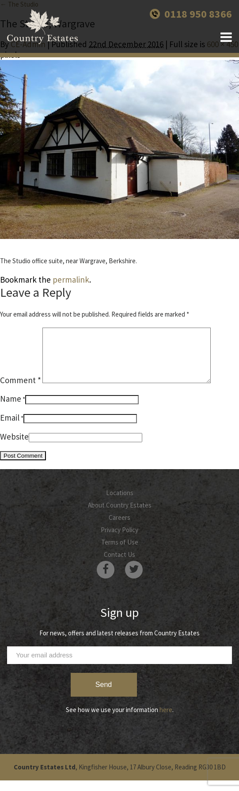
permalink (71, 279)
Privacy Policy (119, 540)
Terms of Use (119, 552)
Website (14, 447)
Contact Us (119, 565)
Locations (119, 503)
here (165, 720)
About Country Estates (120, 515)
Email (9, 428)
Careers (119, 528)
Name (10, 409)
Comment (20, 390)
